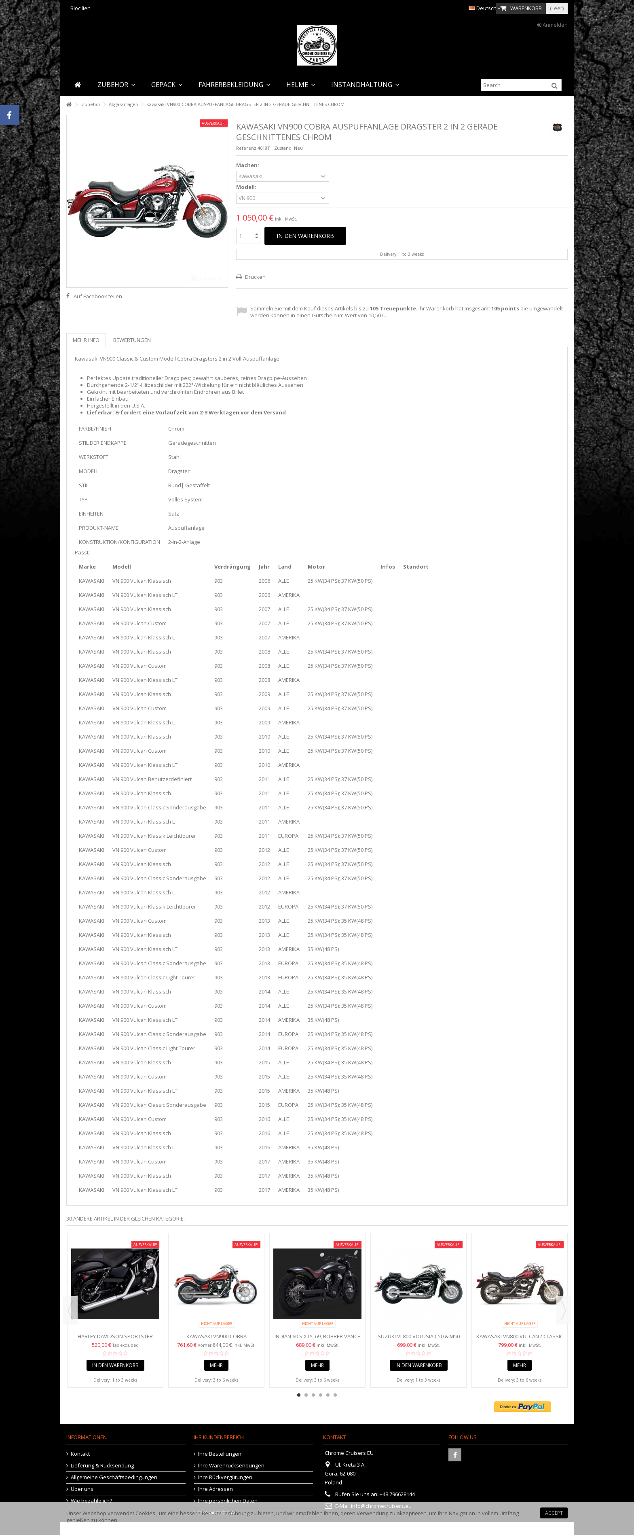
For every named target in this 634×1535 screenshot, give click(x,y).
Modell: (247, 187)
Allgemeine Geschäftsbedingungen (114, 1477)
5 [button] (328, 1395)
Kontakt (80, 1453)
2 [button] (306, 1395)
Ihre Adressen (215, 1489)
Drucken (255, 276)
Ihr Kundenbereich (219, 1437)
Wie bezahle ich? (91, 1500)
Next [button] (563, 1310)
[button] (116, 85)
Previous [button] (70, 1310)
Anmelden (552, 24)
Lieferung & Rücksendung (102, 1465)
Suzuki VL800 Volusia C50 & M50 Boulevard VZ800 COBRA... (419, 1340)
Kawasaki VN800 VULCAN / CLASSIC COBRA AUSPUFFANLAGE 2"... (519, 1340)
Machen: (248, 165)
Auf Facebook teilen (98, 296)
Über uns (82, 1489)
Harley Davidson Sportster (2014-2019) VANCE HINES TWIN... (115, 1340)
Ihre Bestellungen (219, 1453)
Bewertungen (132, 340)
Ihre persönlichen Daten (228, 1500)
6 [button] (335, 1395)
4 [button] (320, 1395)
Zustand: (283, 148)
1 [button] (298, 1395)
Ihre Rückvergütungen (225, 1477)
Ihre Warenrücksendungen (231, 1465)
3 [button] (313, 1395)
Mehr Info (86, 340)
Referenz (246, 148)
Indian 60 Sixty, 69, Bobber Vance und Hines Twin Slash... (317, 1340)
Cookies (145, 1513)
